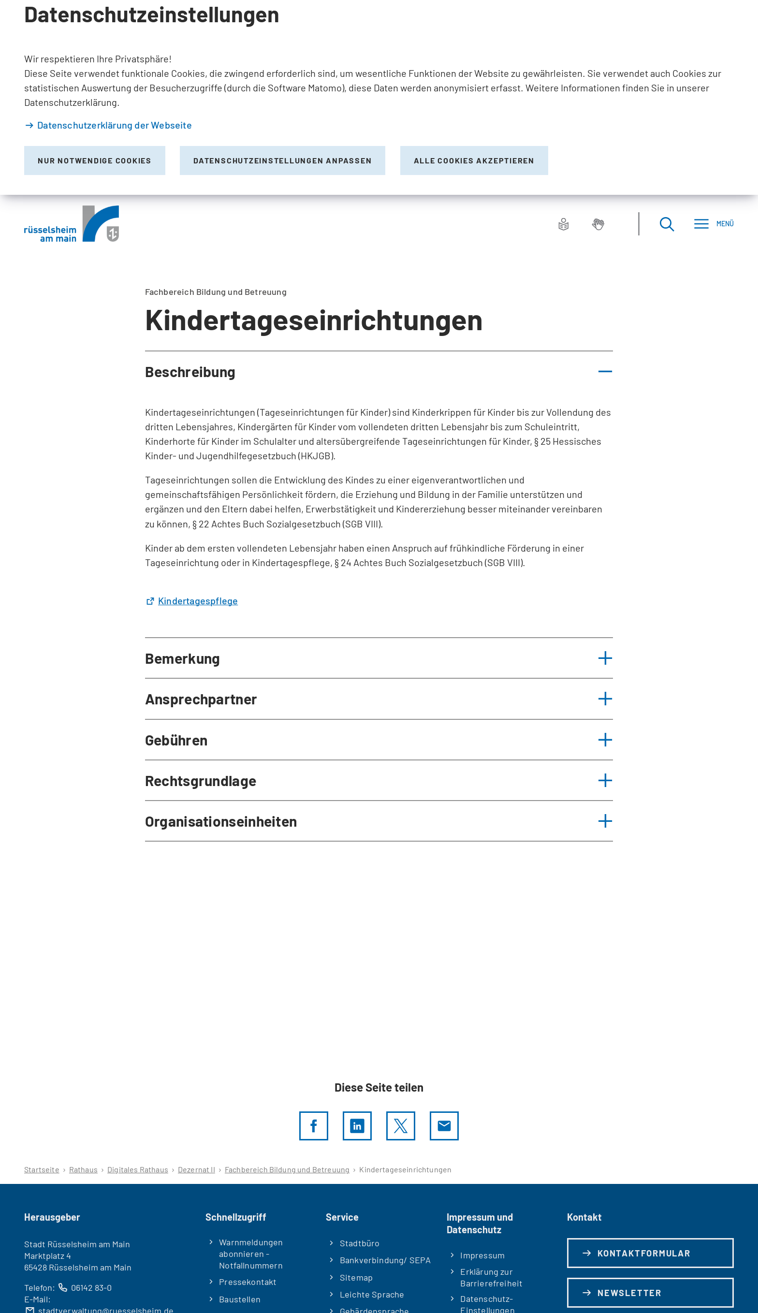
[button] (379, 371)
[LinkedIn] (357, 1125)
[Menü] (714, 224)
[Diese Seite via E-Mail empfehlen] (444, 1125)
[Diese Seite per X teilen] (400, 1125)
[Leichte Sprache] (563, 223)
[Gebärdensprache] (598, 223)
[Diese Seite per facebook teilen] (313, 1125)
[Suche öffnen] (666, 224)
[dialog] (379, 97)
